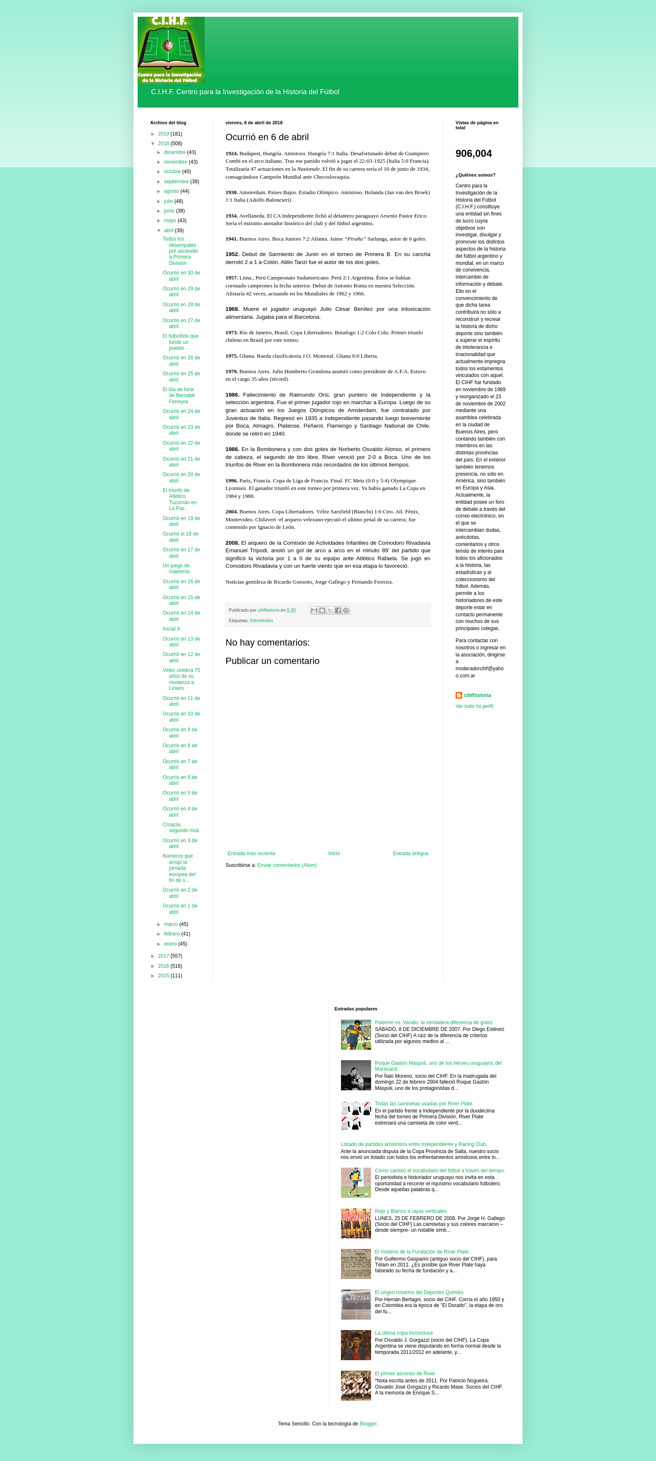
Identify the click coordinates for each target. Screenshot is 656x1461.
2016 (164, 966)
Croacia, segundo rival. (181, 827)
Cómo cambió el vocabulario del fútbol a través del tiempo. (440, 1171)
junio (170, 211)
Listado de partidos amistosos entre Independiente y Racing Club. (414, 1144)
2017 (164, 956)
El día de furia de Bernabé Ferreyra (179, 396)
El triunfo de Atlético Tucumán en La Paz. (180, 499)
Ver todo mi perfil (474, 706)
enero (171, 944)
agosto (172, 191)
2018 (164, 143)
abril (169, 230)
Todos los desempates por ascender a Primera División (180, 251)
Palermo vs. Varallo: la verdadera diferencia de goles (433, 1022)
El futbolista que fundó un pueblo (180, 342)
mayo (171, 220)
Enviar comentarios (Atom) (287, 865)
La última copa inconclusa (404, 1333)
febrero (172, 934)
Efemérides (261, 620)
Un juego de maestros (176, 568)
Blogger (368, 1424)
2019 (164, 134)
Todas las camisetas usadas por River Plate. (424, 1104)
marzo (171, 924)
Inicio (334, 853)
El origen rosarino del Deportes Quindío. (419, 1292)
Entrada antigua (410, 853)
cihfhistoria (477, 695)
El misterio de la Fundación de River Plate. (422, 1252)
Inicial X (171, 629)
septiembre (177, 182)
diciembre (175, 152)
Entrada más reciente (251, 853)
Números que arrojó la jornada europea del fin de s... (179, 868)
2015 (164, 976)
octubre (173, 171)
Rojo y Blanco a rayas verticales (410, 1211)
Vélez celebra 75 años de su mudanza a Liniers (181, 679)
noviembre (176, 162)
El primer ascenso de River (405, 1373)
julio (169, 201)
